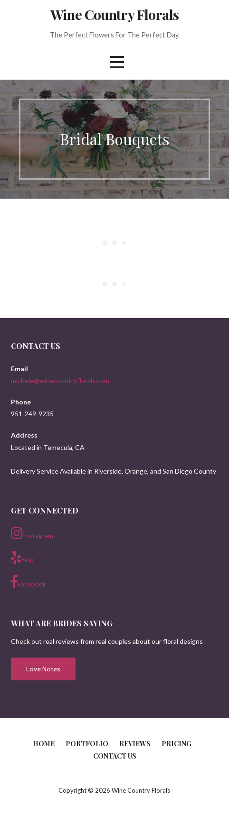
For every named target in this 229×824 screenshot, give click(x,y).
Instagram (32, 533)
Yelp (22, 557)
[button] (117, 62)
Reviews (135, 743)
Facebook (28, 581)
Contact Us (114, 755)
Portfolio (87, 743)
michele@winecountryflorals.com (60, 380)
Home (44, 743)
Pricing (176, 743)
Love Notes (43, 669)
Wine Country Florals (114, 14)
